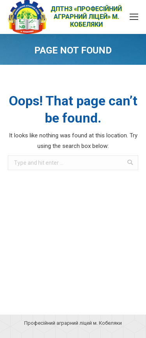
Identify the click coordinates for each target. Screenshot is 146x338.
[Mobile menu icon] (134, 16)
